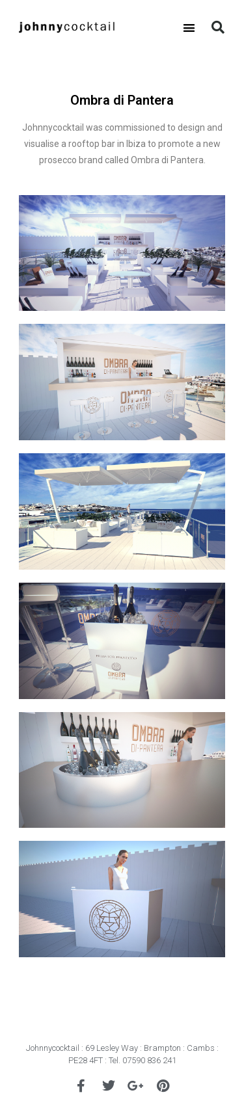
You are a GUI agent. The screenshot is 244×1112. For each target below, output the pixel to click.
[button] (189, 27)
